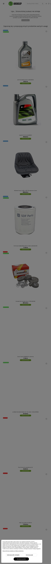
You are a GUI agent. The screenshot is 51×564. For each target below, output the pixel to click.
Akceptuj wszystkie (21, 559)
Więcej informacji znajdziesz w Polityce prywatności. (13, 550)
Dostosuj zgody (29, 555)
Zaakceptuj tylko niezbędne (13, 555)
